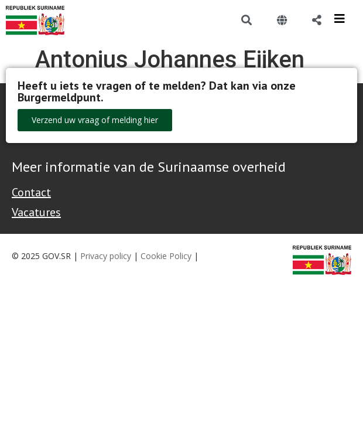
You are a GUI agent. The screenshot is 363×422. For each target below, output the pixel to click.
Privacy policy (105, 255)
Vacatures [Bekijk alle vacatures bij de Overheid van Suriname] (36, 212)
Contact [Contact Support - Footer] (31, 192)
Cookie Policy (166, 255)
